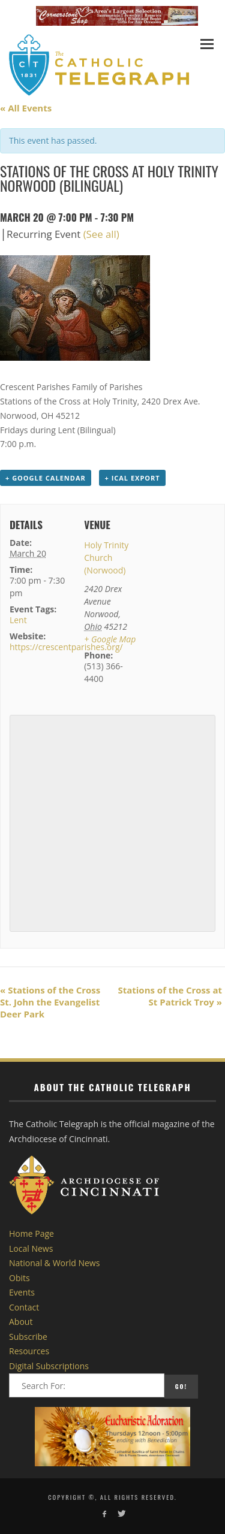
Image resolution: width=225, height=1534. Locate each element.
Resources (29, 1351)
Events (22, 1292)
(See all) (101, 234)
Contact (24, 1307)
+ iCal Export (132, 477)
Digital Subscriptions (49, 1366)
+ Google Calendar (45, 477)
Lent (18, 620)
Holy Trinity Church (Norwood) (106, 557)
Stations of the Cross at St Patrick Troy (170, 996)
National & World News (54, 1263)
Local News (31, 1248)
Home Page (31, 1233)
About (20, 1321)
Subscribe (28, 1336)
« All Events (26, 108)
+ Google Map (110, 639)
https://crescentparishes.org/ (66, 647)
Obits (19, 1278)
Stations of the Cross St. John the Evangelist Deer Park (50, 1002)
